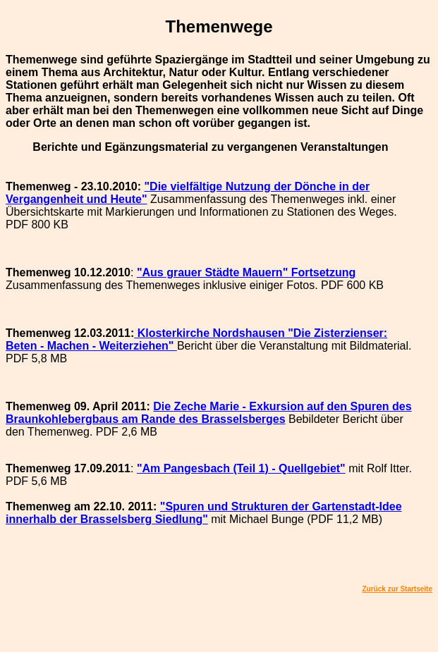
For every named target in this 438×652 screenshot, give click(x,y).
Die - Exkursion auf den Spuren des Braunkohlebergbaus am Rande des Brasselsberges (209, 412)
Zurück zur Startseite (397, 589)
